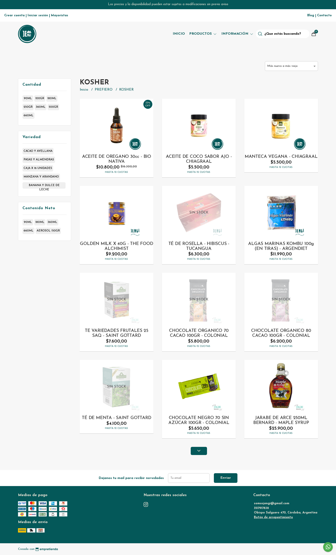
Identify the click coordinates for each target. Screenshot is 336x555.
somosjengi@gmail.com (271, 503)
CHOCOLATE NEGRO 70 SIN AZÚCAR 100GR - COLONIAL (198, 420)
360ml (40, 107)
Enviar (225, 478)
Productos (203, 34)
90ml (28, 98)
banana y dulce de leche (44, 186)
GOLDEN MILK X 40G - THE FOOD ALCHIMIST (116, 246)
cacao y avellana (38, 151)
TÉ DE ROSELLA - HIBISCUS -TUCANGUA (199, 246)
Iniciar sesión (38, 15)
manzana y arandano (41, 176)
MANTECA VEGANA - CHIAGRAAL (281, 156)
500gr (53, 107)
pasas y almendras (39, 159)
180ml (51, 98)
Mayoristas (59, 15)
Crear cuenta (14, 15)
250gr (28, 107)
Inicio (179, 34)
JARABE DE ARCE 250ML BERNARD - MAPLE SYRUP (281, 420)
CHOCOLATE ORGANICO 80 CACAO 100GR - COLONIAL (281, 333)
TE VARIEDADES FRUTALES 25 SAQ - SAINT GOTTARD (116, 333)
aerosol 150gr (48, 230)
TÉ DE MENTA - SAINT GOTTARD (116, 418)
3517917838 (261, 508)
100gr (39, 98)
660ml (28, 115)
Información (237, 34)
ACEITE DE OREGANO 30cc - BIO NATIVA (116, 159)
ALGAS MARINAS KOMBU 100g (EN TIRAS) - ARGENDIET (281, 246)
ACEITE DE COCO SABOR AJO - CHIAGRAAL (199, 159)
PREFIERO (104, 89)
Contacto (324, 15)
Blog (310, 15)
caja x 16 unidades (38, 168)
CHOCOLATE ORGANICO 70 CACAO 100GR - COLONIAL (199, 333)
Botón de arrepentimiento (273, 517)
